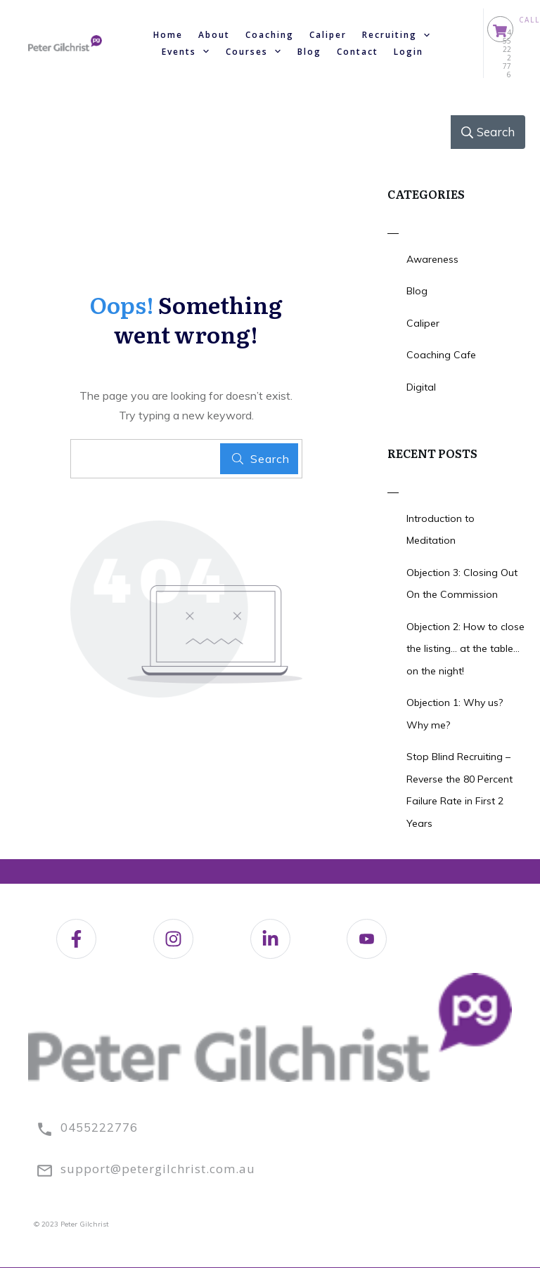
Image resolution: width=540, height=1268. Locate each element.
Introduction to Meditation (440, 529)
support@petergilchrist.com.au (157, 1169)
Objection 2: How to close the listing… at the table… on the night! (465, 648)
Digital (421, 387)
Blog (417, 291)
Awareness (432, 259)
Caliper (422, 323)
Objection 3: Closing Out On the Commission (462, 583)
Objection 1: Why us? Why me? (454, 713)
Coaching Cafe (441, 354)
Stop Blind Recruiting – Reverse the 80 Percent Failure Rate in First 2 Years (459, 790)
